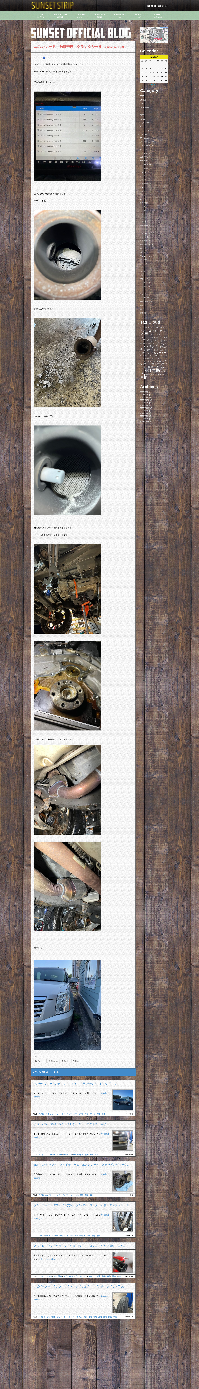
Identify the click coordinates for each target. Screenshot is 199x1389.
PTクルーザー (145, 123)
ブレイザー (144, 260)
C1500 (142, 104)
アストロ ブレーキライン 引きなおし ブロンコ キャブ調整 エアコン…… (83, 1245)
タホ (77, 1195)
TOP (40, 15)
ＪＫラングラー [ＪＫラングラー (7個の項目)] (153, 378)
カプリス (143, 180)
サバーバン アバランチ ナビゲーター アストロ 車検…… (72, 1124)
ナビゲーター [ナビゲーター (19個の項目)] (159, 352)
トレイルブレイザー (147, 233)
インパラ (143, 149)
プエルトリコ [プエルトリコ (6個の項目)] (162, 355)
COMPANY (99, 15)
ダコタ (142, 206)
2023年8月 (144, 405)
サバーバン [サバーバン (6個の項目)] (152, 344)
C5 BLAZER (144, 108)
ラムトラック (60, 1236)
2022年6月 (144, 411)
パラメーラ (144, 252)
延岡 (103, 1114)
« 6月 (153, 84)
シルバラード (145, 199)
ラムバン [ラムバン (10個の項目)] (160, 361)
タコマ (142, 210)
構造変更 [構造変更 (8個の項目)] (150, 374)
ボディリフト (78, 1114)
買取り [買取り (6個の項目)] (162, 374)
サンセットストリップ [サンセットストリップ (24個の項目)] (154, 345)
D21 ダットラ (146, 111)
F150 (142, 115)
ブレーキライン (81, 1276)
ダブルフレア (68, 1276)
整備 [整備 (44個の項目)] (143, 374)
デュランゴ (49, 1236)
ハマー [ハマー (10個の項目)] (154, 356)
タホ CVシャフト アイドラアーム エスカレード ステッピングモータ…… (83, 1164)
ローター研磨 (80, 1236)
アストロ (41, 1155)
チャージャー (145, 225)
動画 (141, 305)
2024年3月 (144, 395)
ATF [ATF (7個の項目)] (146, 327)
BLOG (138, 15)
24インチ (41, 1317)
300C (142, 96)
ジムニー (143, 195)
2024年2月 (144, 397)
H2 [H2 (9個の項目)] (164, 328)
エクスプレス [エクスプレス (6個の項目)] (160, 334)
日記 (141, 309)
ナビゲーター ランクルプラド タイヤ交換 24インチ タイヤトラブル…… (82, 1286)
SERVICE (119, 15)
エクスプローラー (147, 161)
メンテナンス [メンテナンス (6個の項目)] (154, 358)
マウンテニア (145, 279)
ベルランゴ (144, 271)
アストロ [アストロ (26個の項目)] (145, 330)
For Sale (143, 119)
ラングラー (144, 294)
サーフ (142, 188)
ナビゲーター (78, 1155)
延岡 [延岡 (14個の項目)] (163, 371)
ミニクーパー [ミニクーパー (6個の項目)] (144, 358)
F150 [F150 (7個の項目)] (156, 327)
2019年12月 (145, 421)
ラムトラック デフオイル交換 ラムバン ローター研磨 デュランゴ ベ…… (83, 1205)
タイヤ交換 (51, 1317)
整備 (86, 1195)
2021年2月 (144, 419)
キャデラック (145, 184)
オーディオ (144, 176)
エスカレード (50, 1195)
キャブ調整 (57, 1276)
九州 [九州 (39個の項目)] (157, 367)
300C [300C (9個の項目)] (142, 328)
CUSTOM (79, 15)
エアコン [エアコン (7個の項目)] (152, 334)
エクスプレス (145, 157)
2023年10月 (145, 400)
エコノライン (145, 168)
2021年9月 (144, 416)
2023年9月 (144, 403)
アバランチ (51, 1155)
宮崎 (98, 1114)
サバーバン (49, 1114)
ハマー (142, 248)
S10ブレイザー (145, 130)
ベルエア (143, 267)
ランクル (78, 1317)
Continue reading (49, 1259)
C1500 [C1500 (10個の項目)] (151, 328)
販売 (110, 1317)
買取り (114, 1276)
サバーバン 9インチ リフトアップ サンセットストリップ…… (74, 1083)
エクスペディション (147, 165)
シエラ (142, 191)
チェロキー (144, 222)
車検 (96, 1155)
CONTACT (158, 15)
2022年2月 (144, 413)
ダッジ (41, 1236)
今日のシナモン (146, 302)
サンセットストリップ (63, 1114)
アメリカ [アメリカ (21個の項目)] (157, 330)
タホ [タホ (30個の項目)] (143, 349)
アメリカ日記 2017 (148, 142)
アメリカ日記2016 (147, 146)
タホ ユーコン (146, 214)
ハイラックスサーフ (147, 244)
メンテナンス (145, 283)
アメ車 (41, 1114)
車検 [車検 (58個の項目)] (143, 377)
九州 (85, 1317)
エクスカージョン (147, 153)
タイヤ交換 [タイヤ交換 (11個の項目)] (162, 347)
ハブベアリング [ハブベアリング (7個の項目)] (145, 355)
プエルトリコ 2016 (147, 256)
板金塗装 (143, 313)
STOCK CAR (60, 15)
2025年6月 (144, 392)
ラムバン (70, 1236)
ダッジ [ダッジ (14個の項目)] (150, 349)
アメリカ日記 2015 (147, 138)
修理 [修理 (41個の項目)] (148, 370)
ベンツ (142, 275)
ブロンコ (91, 1276)
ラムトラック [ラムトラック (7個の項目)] (151, 361)
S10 (141, 127)
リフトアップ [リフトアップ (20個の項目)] (157, 364)
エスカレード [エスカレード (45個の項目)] (153, 340)
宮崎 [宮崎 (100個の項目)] (156, 370)
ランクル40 (144, 298)
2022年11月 (145, 408)
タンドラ (143, 218)
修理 (98, 1276)
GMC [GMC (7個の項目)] (160, 327)
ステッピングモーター (65, 1195)
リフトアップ (90, 1114)
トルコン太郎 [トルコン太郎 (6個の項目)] (158, 350)
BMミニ (143, 100)
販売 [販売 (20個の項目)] (157, 374)
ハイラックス (145, 241)
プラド (71, 1317)
